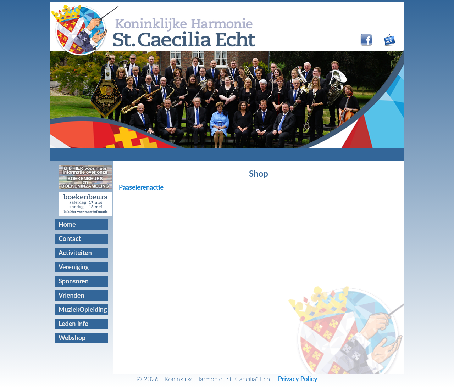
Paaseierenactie (141, 187)
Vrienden (71, 295)
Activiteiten (75, 253)
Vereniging (74, 267)
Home (67, 224)
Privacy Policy (297, 379)
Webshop (72, 338)
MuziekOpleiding (83, 309)
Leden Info (74, 323)
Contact (70, 238)
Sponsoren (74, 281)
